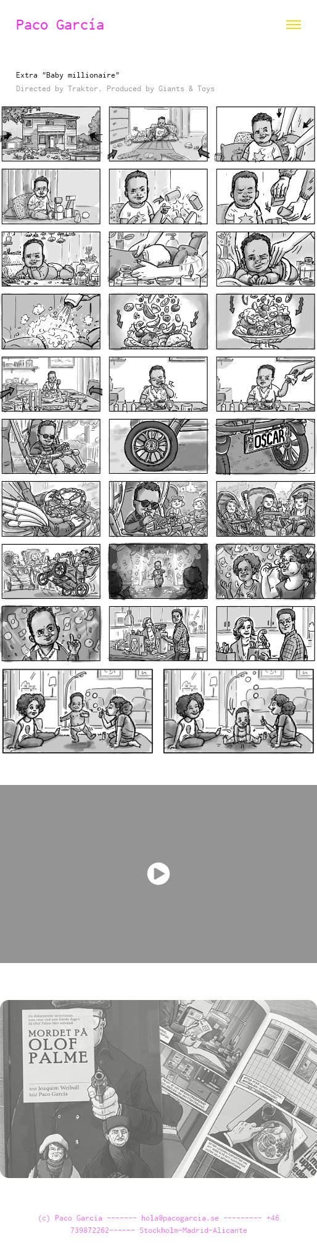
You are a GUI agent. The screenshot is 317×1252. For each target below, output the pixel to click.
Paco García (64, 24)
